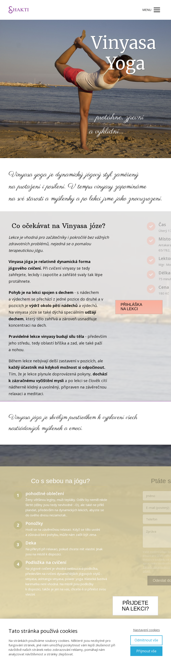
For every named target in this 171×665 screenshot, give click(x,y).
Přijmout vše (146, 651)
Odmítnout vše (146, 640)
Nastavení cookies (146, 630)
